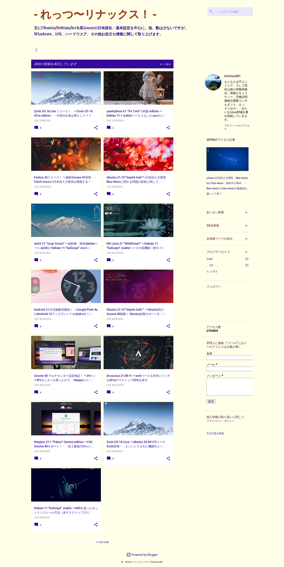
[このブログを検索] (234, 11)
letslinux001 (232, 76)
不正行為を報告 (215, 433)
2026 (209, 259)
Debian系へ (76, 50)
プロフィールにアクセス (237, 127)
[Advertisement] (187, 125)
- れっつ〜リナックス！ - (95, 14)
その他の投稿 (102, 542)
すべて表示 (165, 64)
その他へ (114, 50)
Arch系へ (96, 50)
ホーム (37, 50)
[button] (96, 127)
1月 (211, 265)
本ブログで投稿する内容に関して (142, 50)
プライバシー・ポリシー (220, 420)
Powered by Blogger (142, 554)
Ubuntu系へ (55, 50)
